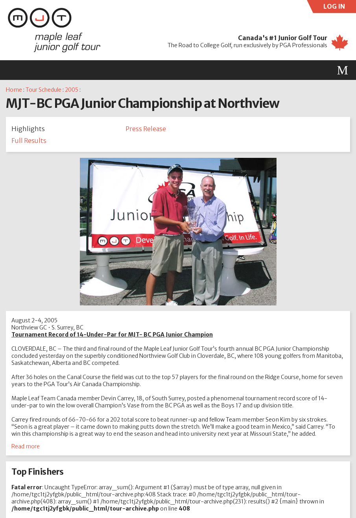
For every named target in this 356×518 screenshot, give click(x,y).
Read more (25, 446)
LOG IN (339, 7)
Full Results (28, 140)
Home (14, 89)
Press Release (145, 129)
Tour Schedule (43, 89)
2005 (71, 89)
